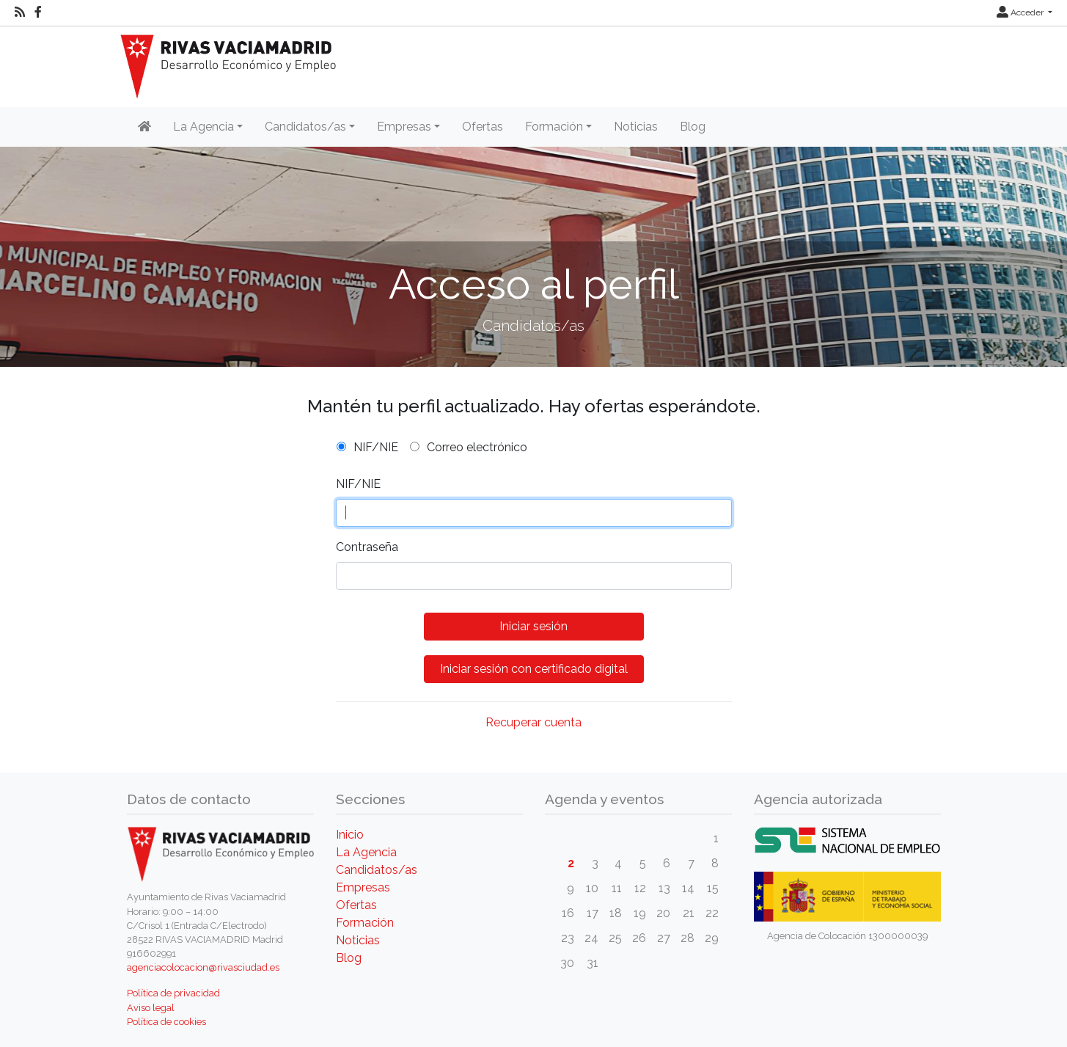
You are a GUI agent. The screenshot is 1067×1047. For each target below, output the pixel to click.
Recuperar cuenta (533, 722)
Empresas (363, 887)
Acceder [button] (1021, 12)
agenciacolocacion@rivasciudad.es (203, 967)
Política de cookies (166, 1021)
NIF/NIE (375, 447)
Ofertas (482, 127)
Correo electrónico (477, 447)
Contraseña (367, 547)
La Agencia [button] (203, 127)
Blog (692, 127)
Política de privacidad (173, 993)
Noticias (636, 127)
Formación (365, 923)
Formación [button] (554, 127)
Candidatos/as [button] (305, 127)
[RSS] (20, 12)
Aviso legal (151, 1007)
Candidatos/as (376, 870)
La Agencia (366, 852)
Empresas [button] (404, 127)
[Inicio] (144, 127)
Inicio (350, 835)
